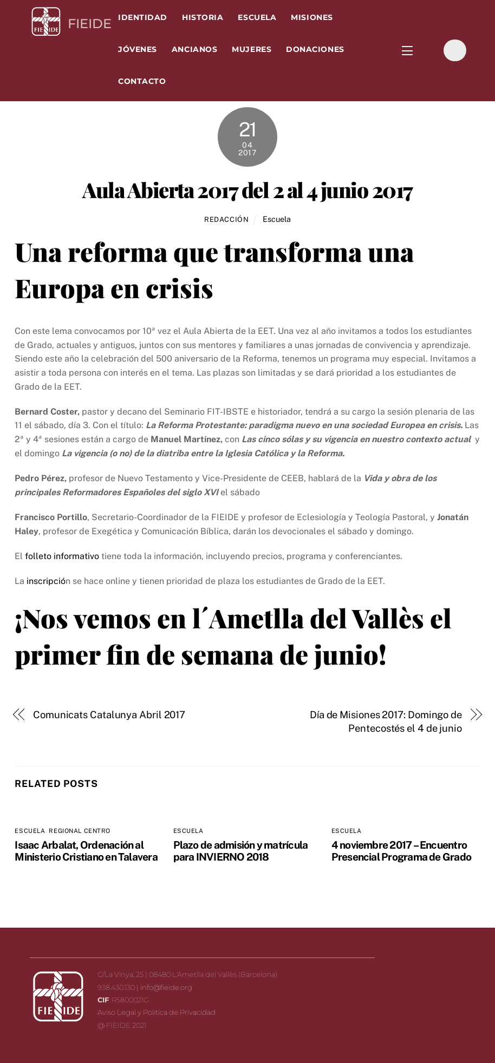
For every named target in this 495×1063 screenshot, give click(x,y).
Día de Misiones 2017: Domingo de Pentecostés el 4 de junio (386, 721)
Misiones (312, 17)
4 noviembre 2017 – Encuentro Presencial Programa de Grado (401, 851)
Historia (202, 17)
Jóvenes (137, 49)
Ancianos (194, 49)
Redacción (226, 219)
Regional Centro (79, 831)
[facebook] (428, 50)
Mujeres (251, 49)
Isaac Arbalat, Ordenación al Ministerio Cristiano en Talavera (86, 851)
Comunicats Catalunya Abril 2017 (109, 714)
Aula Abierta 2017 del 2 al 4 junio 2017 (247, 189)
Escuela (257, 17)
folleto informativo (62, 556)
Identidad (142, 17)
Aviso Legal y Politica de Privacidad (156, 1012)
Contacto (142, 81)
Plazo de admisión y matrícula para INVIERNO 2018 (240, 851)
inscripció (46, 581)
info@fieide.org (166, 987)
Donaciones (315, 49)
